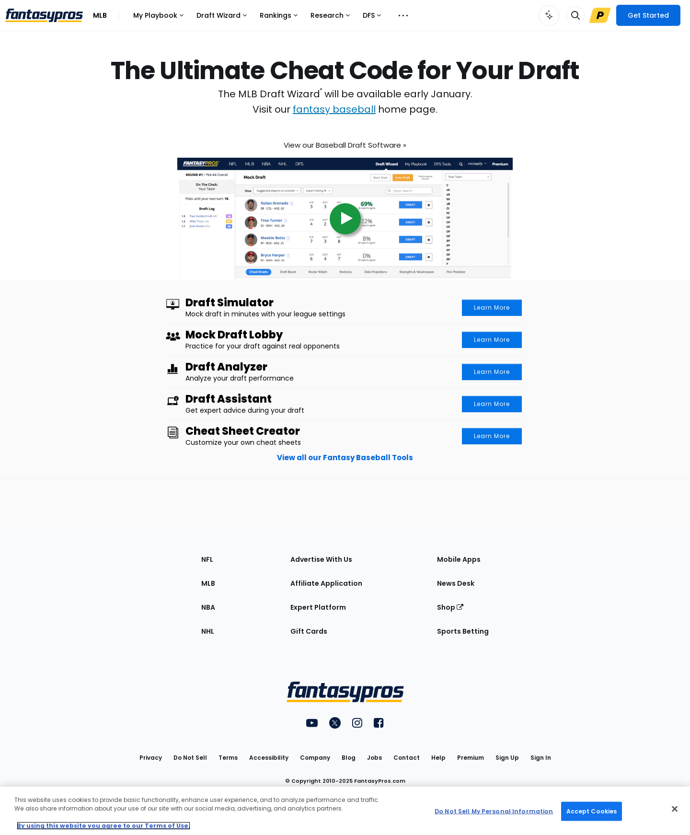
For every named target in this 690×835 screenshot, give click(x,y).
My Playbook (158, 18)
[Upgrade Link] (599, 15)
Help (438, 758)
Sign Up (507, 758)
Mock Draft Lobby (234, 335)
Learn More (492, 307)
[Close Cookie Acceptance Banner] (674, 809)
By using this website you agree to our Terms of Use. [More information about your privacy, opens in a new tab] (103, 826)
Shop (450, 607)
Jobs (374, 758)
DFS (371, 18)
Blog (349, 758)
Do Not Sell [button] (190, 758)
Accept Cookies (591, 811)
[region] (345, 811)
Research (330, 18)
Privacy (150, 758)
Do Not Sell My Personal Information (494, 811)
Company (315, 758)
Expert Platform (318, 607)
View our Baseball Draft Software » (345, 142)
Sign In (540, 758)
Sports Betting (463, 631)
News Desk (455, 583)
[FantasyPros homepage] (44, 15)
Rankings (278, 18)
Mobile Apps (459, 559)
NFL (207, 559)
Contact (406, 758)
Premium (470, 758)
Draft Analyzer (226, 367)
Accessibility (268, 758)
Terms (228, 758)
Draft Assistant (228, 399)
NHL (207, 631)
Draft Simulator (229, 303)
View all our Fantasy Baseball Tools (345, 457)
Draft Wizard (221, 18)
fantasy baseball (334, 109)
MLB (100, 15)
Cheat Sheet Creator (242, 431)
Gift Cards (308, 631)
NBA (208, 607)
